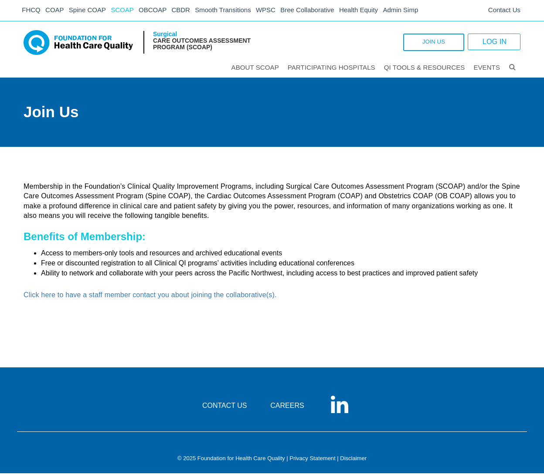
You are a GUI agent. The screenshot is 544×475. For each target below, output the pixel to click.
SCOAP (127, 11)
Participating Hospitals (332, 69)
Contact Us (504, 11)
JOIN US (418, 44)
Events (487, 69)
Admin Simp (413, 11)
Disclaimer (353, 460)
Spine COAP (90, 11)
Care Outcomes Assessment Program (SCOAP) (202, 45)
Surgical (165, 35)
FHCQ (32, 11)
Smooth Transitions (231, 11)
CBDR (188, 11)
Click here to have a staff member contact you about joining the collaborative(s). (150, 297)
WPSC (275, 11)
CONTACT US (224, 407)
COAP (57, 11)
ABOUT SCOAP (255, 69)
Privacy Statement (312, 460)
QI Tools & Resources (425, 69)
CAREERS (287, 407)
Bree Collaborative (318, 11)
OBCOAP (159, 11)
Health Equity (370, 11)
